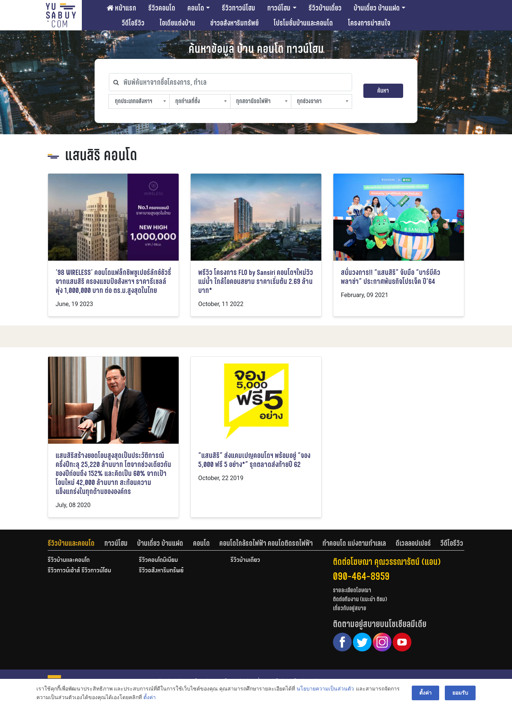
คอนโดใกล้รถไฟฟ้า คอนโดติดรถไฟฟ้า (266, 543)
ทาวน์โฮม (279, 8)
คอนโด (195, 8)
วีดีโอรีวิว (133, 23)
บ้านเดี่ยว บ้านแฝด (377, 8)
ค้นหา (383, 90)
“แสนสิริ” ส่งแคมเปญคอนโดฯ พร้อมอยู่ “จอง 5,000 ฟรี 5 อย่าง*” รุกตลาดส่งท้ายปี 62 (254, 460)
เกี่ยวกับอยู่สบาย (349, 608)
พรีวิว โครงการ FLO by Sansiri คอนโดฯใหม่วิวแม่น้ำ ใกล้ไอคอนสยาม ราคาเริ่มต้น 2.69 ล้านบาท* (255, 281)
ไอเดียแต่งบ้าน (177, 23)
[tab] (76, 543)
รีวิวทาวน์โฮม (238, 8)
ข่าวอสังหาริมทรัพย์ (234, 23)
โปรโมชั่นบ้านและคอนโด (303, 23)
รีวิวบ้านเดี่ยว (325, 8)
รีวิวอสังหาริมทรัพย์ (161, 571)
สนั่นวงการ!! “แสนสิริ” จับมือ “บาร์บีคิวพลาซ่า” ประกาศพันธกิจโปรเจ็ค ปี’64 (390, 277)
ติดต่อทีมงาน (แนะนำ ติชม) (360, 599)
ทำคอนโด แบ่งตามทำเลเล (354, 543)
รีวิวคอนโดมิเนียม (158, 560)
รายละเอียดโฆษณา (352, 590)
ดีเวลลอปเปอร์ (413, 543)
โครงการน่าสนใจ (369, 23)
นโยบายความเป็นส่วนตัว (325, 689)
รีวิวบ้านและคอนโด (71, 543)
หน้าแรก (121, 8)
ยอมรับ (460, 693)
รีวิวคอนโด (161, 8)
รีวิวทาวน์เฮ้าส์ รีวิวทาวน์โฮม (79, 571)
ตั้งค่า (149, 697)
